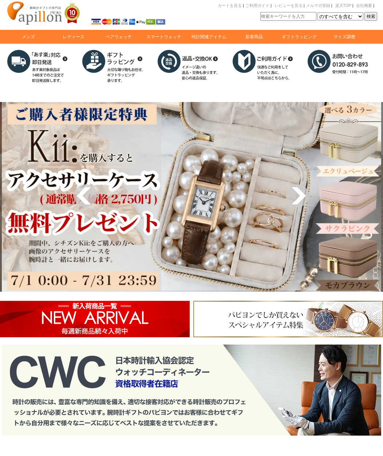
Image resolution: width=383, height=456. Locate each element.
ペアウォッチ (119, 36)
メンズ (28, 36)
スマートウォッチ (163, 36)
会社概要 (364, 5)
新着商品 (254, 36)
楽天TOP (343, 5)
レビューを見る (289, 5)
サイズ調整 (344, 36)
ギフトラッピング (299, 36)
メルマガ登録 (318, 5)
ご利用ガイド (257, 5)
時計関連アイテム (209, 36)
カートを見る (230, 5)
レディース (73, 36)
